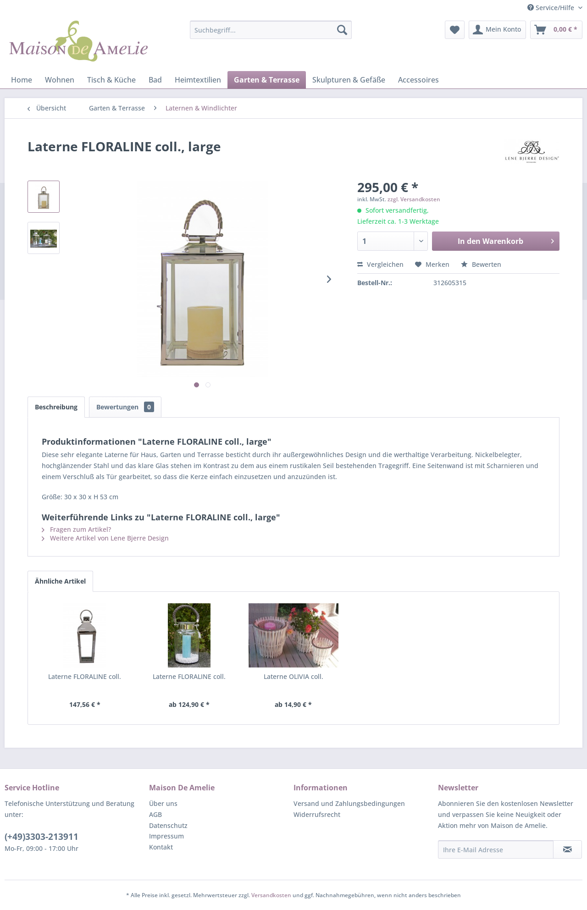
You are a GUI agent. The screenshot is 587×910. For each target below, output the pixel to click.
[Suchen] (342, 30)
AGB (155, 814)
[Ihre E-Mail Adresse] (496, 849)
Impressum (166, 836)
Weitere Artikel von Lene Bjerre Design (105, 538)
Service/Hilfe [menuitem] (551, 7)
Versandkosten (271, 895)
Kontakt (161, 847)
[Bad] (155, 79)
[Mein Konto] (497, 30)
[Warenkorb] (556, 30)
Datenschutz (168, 825)
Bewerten (481, 264)
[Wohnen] (60, 79)
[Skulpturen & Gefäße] (349, 79)
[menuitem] (271, 30)
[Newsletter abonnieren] (567, 849)
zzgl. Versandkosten (414, 199)
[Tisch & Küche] (111, 79)
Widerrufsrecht (317, 814)
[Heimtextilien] (197, 79)
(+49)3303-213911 (41, 837)
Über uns (163, 803)
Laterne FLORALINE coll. (84, 676)
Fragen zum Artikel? (76, 529)
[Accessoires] (418, 79)
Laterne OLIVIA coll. (293, 676)
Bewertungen (125, 407)
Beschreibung (56, 407)
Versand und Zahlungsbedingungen (349, 803)
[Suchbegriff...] (271, 30)
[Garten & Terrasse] (266, 79)
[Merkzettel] (455, 30)
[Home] (22, 79)
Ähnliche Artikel (60, 581)
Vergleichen (380, 264)
